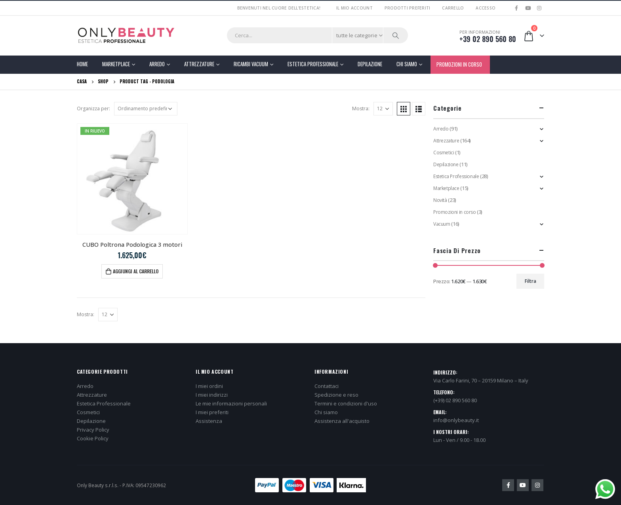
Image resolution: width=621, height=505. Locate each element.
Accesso (485, 8)
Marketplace (116, 64)
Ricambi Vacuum (251, 64)
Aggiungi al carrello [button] (135, 271)
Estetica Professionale (313, 64)
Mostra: (361, 108)
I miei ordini (209, 386)
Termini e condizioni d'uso (345, 403)
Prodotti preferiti (408, 8)
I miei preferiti (212, 412)
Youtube (523, 485)
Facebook (508, 485)
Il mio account (354, 8)
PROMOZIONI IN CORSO (459, 64)
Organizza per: (93, 108)
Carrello (453, 8)
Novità (440, 200)
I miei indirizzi (212, 394)
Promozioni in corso (454, 212)
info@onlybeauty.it (456, 420)
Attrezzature (199, 64)
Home (82, 64)
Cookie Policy (93, 438)
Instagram (537, 485)
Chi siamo (326, 412)
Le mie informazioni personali (231, 403)
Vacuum (441, 224)
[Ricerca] (395, 35)
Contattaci (326, 386)
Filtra (530, 281)
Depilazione (370, 64)
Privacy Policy (93, 429)
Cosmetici (443, 152)
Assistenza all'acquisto (342, 420)
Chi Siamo (406, 64)
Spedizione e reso (336, 394)
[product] (132, 179)
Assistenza (209, 420)
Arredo (157, 64)
